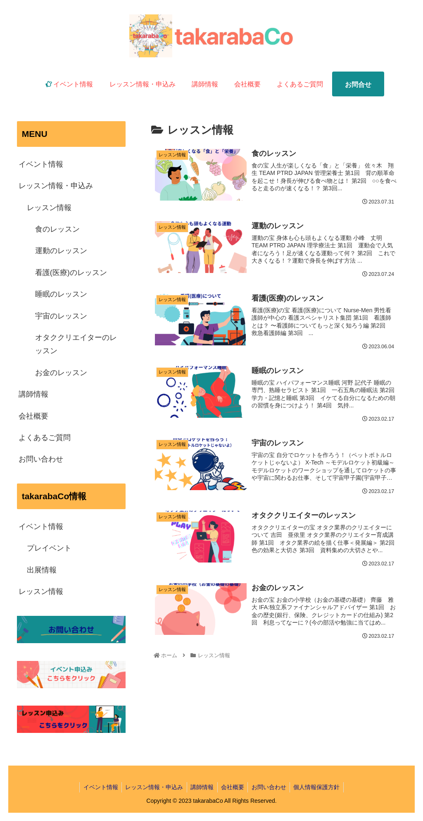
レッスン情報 (49, 207)
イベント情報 (41, 164)
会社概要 (33, 416)
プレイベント (49, 548)
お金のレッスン (61, 373)
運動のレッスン (61, 251)
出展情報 (42, 570)
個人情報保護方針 (320, 787)
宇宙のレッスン (61, 316)
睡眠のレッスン (61, 294)
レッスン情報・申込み (56, 186)
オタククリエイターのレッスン (76, 344)
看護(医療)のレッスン (71, 272)
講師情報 (33, 394)
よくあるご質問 (45, 437)
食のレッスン (57, 229)
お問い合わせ (41, 459)
